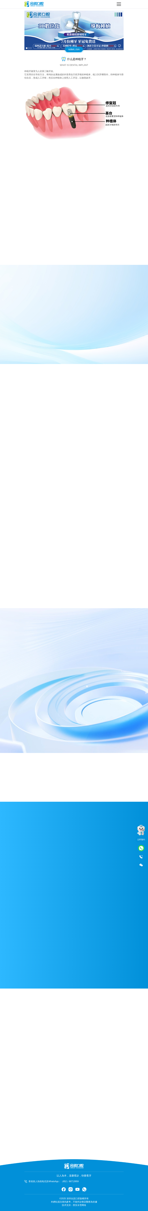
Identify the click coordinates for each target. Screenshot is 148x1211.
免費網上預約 (74, 49)
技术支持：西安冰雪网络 (74, 1205)
